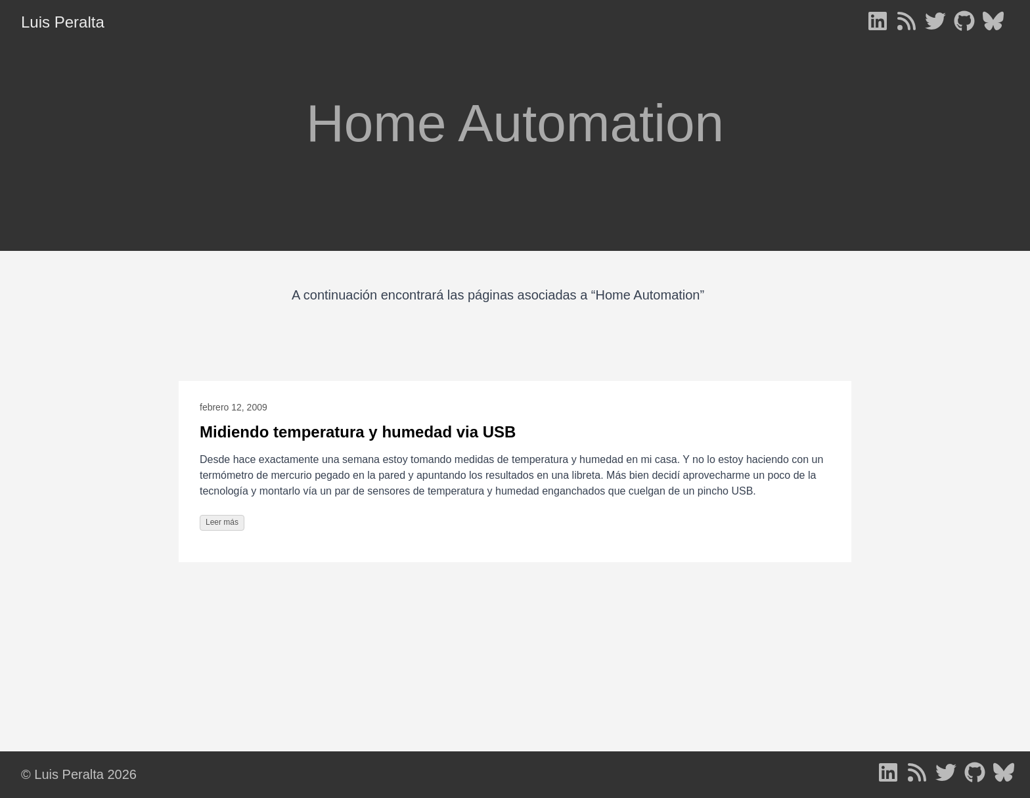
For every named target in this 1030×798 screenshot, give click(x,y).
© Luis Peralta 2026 (79, 774)
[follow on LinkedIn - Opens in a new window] (877, 22)
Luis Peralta (62, 22)
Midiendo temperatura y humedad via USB (358, 432)
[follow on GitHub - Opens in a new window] (964, 22)
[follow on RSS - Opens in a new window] (906, 22)
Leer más (222, 522)
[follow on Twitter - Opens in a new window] (935, 22)
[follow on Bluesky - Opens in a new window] (993, 22)
